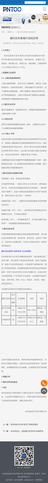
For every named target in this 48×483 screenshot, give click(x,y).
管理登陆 (38, 480)
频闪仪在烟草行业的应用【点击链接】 (16, 251)
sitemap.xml (29, 480)
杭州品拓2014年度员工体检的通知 (24, 424)
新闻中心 (11, 32)
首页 (3, 32)
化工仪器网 (18, 480)
